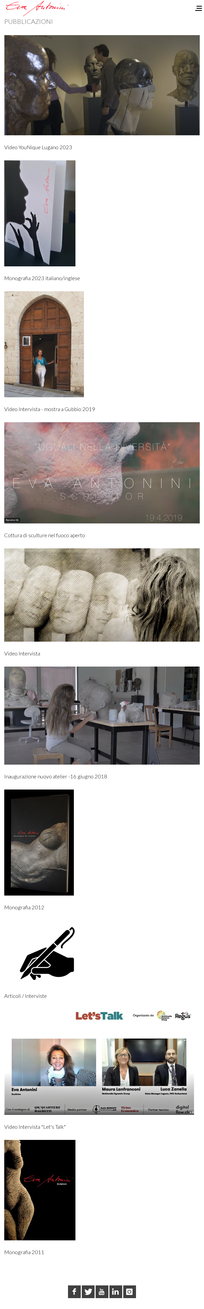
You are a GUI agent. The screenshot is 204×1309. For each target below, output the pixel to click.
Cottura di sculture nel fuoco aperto (44, 535)
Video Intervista (22, 653)
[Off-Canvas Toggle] (196, 7)
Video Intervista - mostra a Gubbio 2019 (49, 409)
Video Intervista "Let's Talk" (35, 1126)
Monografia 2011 (24, 1252)
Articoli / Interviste (25, 996)
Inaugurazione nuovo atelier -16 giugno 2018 (55, 776)
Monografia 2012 (24, 907)
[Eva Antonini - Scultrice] (37, 8)
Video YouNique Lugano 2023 (38, 147)
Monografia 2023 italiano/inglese (42, 278)
